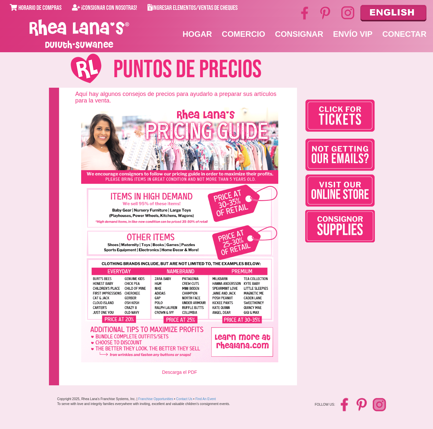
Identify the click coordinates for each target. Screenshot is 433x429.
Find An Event (205, 399)
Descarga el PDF (179, 372)
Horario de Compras (35, 8)
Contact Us (184, 399)
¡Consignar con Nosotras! (104, 8)
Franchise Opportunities (155, 399)
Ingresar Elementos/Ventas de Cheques (193, 8)
